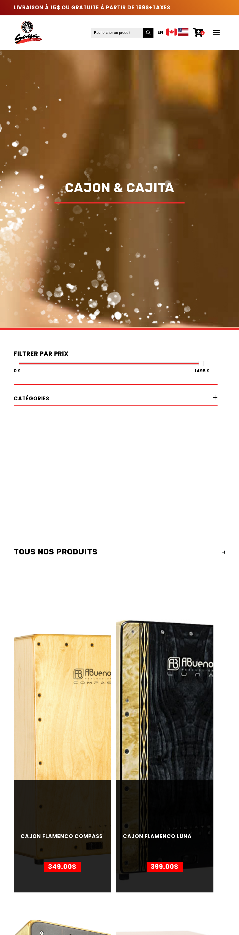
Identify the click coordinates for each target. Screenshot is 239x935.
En (161, 32)
